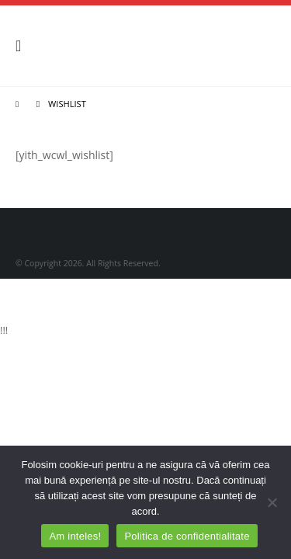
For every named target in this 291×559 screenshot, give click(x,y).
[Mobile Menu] (23, 46)
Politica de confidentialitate (186, 536)
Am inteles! (75, 536)
